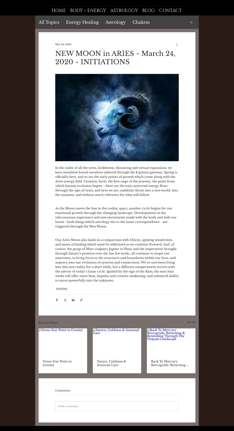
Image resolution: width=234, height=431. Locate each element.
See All (191, 322)
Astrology (115, 22)
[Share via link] (81, 300)
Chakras (141, 22)
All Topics (49, 22)
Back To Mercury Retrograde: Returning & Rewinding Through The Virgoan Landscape (170, 363)
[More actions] (177, 44)
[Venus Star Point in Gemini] (63, 342)
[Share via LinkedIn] (73, 300)
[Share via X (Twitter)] (65, 300)
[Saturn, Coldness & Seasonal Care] (117, 342)
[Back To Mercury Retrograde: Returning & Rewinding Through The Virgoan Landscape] (171, 342)
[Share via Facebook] (56, 300)
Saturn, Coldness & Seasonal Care (111, 363)
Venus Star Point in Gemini (57, 363)
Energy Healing (82, 22)
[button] (191, 22)
